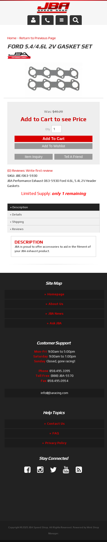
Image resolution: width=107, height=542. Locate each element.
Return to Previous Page (37, 38)
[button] (76, 20)
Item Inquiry (33, 157)
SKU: (11, 176)
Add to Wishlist (53, 146)
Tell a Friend (73, 157)
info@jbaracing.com (54, 393)
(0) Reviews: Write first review (30, 170)
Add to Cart (53, 139)
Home (11, 38)
